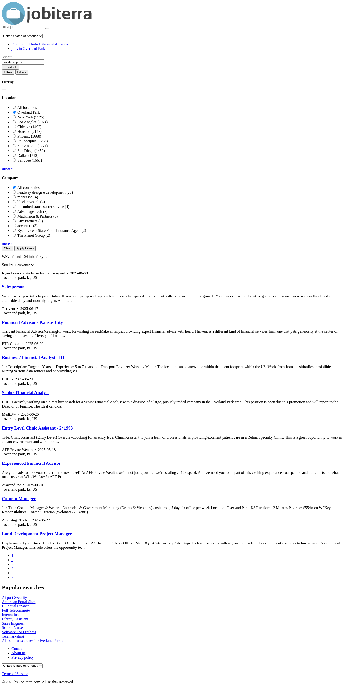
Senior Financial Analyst (25, 392)
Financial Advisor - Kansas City (32, 322)
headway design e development (45, 192)
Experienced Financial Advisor (31, 463)
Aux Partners (30, 221)
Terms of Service (15, 674)
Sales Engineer (13, 623)
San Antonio (32, 146)
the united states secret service (43, 207)
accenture (27, 226)
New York (30, 117)
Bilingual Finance (15, 606)
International (12, 615)
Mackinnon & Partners (37, 216)
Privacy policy (23, 657)
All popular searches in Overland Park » (32, 640)
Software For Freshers (19, 632)
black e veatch (31, 202)
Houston (29, 131)
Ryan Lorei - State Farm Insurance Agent (51, 231)
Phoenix (29, 136)
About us (18, 653)
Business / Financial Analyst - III (33, 357)
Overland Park (28, 112)
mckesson (27, 197)
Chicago (29, 127)
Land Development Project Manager (37, 533)
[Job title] (23, 57)
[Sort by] (24, 265)
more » (7, 168)
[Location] (23, 62)
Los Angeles (32, 122)
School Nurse (12, 628)
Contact (17, 649)
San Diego (31, 151)
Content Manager (19, 498)
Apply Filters (25, 248)
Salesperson (13, 286)
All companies (28, 187)
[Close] (4, 89)
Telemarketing (13, 636)
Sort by (7, 265)
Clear (8, 248)
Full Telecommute (16, 610)
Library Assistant (15, 619)
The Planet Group (33, 235)
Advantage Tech (32, 211)
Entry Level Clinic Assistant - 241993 (37, 428)
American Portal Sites (18, 602)
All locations (27, 108)
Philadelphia (32, 141)
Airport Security (14, 597)
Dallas (28, 155)
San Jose (29, 160)
